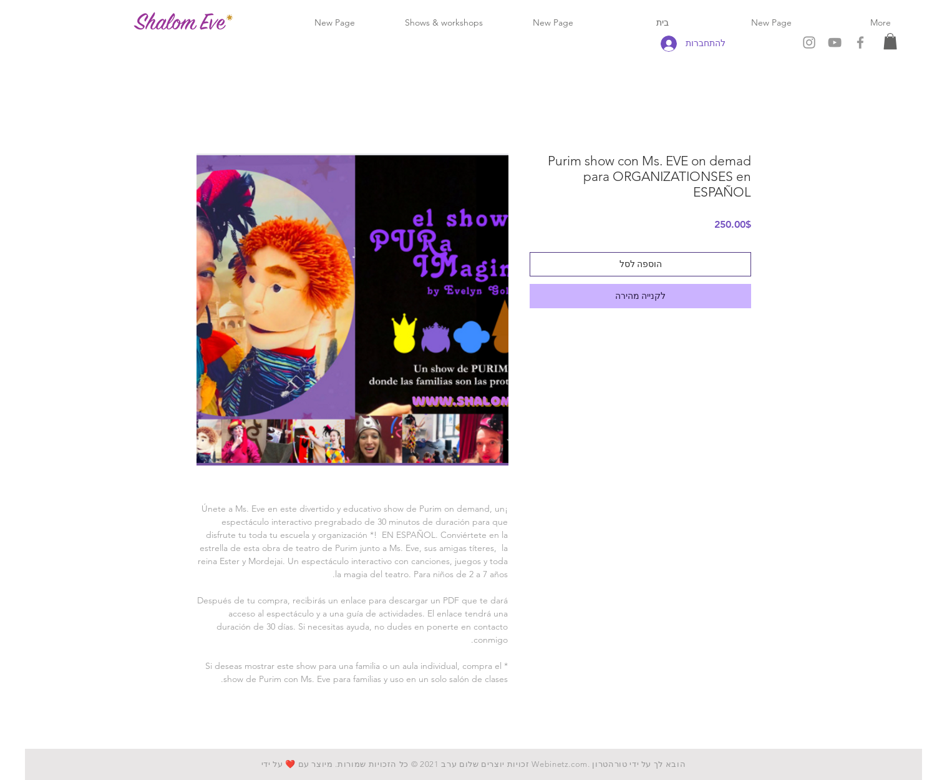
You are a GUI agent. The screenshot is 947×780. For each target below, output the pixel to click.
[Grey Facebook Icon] (860, 42)
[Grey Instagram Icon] (809, 42)
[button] (890, 41)
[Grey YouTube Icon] (835, 42)
